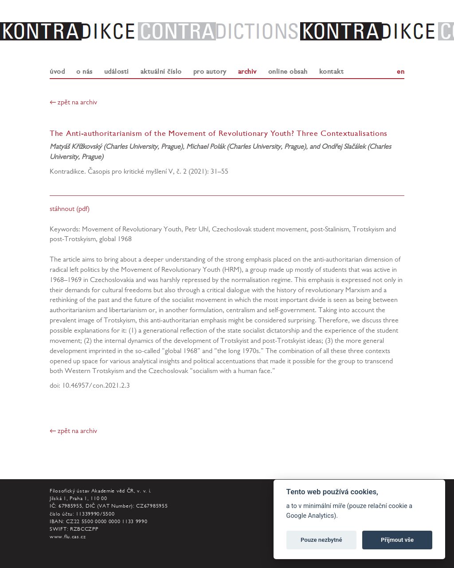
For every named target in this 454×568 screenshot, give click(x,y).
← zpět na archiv (73, 103)
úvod (57, 71)
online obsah (288, 71)
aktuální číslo (161, 71)
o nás (84, 71)
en (400, 71)
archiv (247, 71)
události (116, 71)
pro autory (210, 71)
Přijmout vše (397, 539)
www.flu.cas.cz (68, 537)
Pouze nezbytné (321, 539)
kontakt (331, 71)
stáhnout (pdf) (70, 209)
